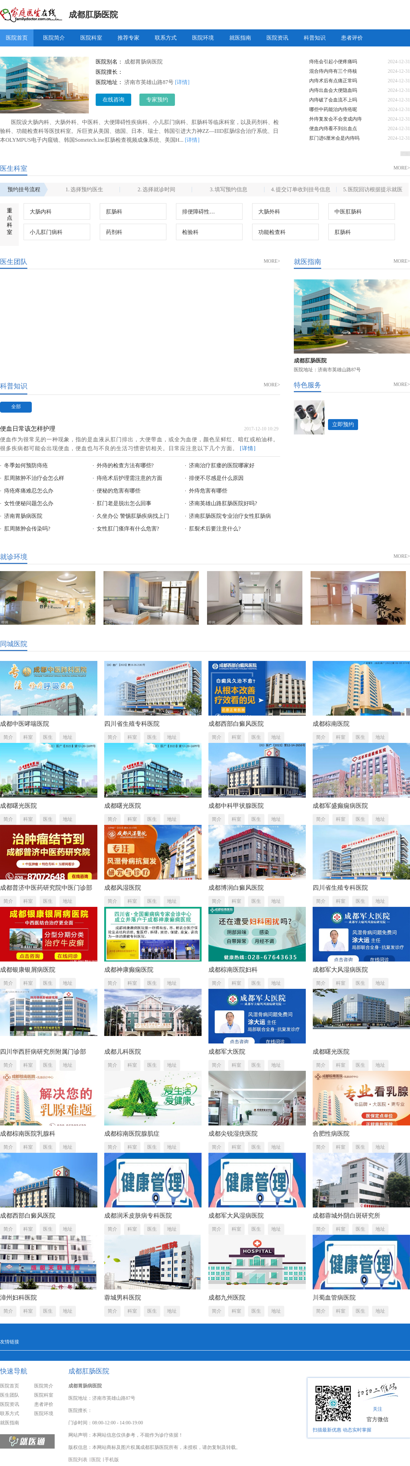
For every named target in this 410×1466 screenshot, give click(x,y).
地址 (67, 737)
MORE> (402, 167)
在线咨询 (113, 99)
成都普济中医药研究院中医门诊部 (46, 887)
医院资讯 (277, 38)
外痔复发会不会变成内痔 (335, 119)
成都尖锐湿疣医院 (233, 1133)
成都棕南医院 (331, 723)
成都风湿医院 (122, 887)
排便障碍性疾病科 (204, 212)
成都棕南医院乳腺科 (27, 1133)
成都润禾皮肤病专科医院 (138, 1215)
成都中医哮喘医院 (24, 723)
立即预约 (343, 424)
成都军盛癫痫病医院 (340, 805)
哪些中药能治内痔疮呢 (333, 109)
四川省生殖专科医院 (132, 723)
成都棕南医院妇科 (233, 969)
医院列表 (77, 1459)
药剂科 (114, 232)
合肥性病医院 (331, 1133)
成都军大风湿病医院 (340, 969)
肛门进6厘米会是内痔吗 (334, 138)
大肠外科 (269, 212)
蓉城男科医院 (122, 1297)
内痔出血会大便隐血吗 (333, 90)
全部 (16, 406)
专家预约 (157, 99)
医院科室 (91, 38)
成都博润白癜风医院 (236, 887)
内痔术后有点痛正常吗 (333, 80)
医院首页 (17, 38)
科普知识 (315, 38)
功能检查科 (272, 232)
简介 (8, 737)
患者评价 (352, 38)
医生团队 (9, 1395)
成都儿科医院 (122, 1051)
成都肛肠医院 (93, 14)
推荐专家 (128, 38)
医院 (96, 1459)
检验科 (190, 232)
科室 (28, 737)
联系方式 (166, 38)
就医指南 (240, 38)
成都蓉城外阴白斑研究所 (346, 1215)
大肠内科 (41, 212)
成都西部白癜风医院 (236, 723)
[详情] (182, 82)
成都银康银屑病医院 (27, 969)
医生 (48, 737)
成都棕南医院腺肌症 (132, 1133)
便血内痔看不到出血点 (333, 128)
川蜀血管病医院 (334, 1297)
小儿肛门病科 (46, 232)
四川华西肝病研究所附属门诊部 (43, 1051)
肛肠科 (114, 212)
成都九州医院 (226, 1297)
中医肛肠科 (348, 212)
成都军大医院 (226, 1051)
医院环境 (203, 38)
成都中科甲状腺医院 (236, 805)
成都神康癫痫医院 (128, 969)
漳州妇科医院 (18, 1297)
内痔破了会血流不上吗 (333, 99)
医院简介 (54, 38)
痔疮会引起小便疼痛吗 (333, 61)
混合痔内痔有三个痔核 (333, 71)
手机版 (112, 1459)
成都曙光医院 (18, 805)
